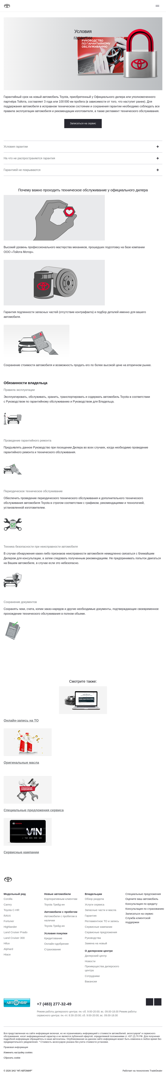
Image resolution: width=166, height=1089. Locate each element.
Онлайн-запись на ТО (21, 720)
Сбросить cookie (12, 1058)
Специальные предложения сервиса (34, 810)
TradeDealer (156, 1071)
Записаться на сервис (83, 123)
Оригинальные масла (21, 762)
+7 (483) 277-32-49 (54, 1004)
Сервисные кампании (21, 852)
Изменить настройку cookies (18, 1052)
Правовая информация (16, 1047)
